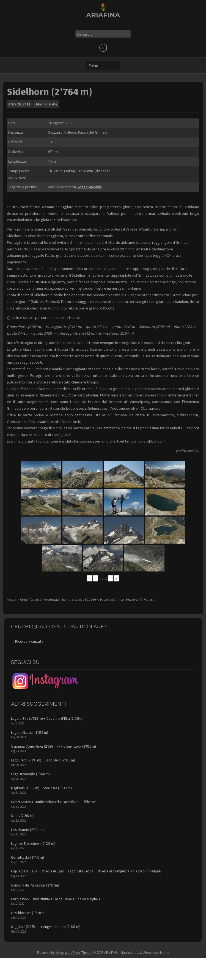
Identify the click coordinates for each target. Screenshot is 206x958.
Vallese (149, 599)
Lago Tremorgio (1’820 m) (30, 774)
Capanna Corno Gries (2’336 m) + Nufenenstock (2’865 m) (53, 746)
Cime (24, 599)
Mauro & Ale (46, 104)
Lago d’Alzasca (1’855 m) (29, 732)
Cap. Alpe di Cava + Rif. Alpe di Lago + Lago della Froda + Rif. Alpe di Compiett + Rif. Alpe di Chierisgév (86, 871)
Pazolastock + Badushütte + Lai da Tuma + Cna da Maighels (55, 899)
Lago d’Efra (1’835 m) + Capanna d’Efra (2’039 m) (47, 718)
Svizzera (132, 599)
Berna (66, 599)
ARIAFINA (103, 15)
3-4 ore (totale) (50, 599)
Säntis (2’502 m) (22, 815)
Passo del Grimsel (112, 599)
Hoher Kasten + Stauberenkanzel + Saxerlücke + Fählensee (53, 802)
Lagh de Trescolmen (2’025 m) (33, 843)
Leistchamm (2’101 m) (27, 829)
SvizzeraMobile (89, 186)
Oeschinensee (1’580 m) (28, 913)
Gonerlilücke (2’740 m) (27, 857)
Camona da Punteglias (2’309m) (35, 885)
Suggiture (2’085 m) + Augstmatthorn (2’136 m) (45, 926)
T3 (141, 599)
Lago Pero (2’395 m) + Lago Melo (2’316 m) (43, 760)
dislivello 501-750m (85, 599)
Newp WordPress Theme (73, 952)
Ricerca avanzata (29, 641)
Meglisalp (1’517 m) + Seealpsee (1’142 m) (41, 788)
